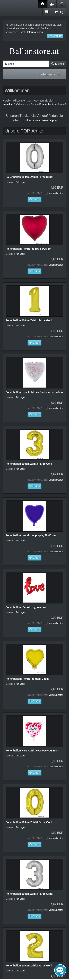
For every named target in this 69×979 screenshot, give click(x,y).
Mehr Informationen (31, 32)
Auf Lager (20, 182)
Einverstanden (55, 36)
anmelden (8, 104)
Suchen (57, 63)
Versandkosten (56, 193)
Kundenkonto (46, 104)
